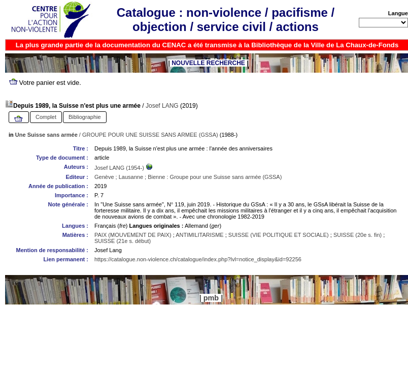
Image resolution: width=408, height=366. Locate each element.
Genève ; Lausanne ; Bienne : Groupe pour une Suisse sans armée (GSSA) (188, 177)
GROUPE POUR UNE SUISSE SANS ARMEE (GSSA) (150, 135)
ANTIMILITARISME (200, 235)
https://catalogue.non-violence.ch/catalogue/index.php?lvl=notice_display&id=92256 (197, 259)
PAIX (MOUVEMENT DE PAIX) (133, 235)
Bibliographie (85, 117)
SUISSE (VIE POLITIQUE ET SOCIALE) (278, 235)
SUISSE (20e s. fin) (357, 235)
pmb (211, 298)
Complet (46, 117)
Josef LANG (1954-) (120, 168)
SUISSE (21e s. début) (122, 241)
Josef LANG (162, 105)
